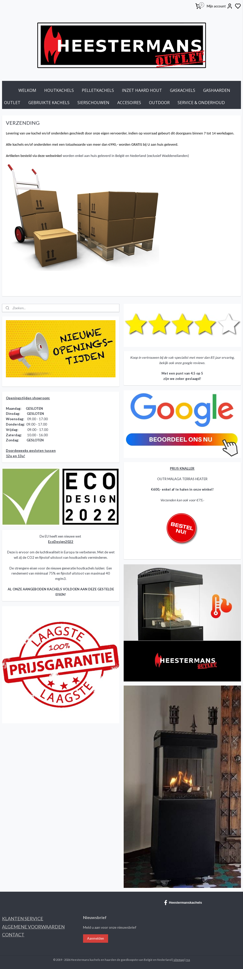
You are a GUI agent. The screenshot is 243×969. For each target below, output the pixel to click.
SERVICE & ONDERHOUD (201, 102)
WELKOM (27, 90)
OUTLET (12, 102)
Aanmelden (95, 938)
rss (188, 959)
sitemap (178, 959)
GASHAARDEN (216, 90)
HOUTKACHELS (59, 90)
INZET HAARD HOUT (142, 90)
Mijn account (220, 6)
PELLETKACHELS (98, 90)
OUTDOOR (159, 102)
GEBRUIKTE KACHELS (49, 102)
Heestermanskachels (183, 902)
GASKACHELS (182, 90)
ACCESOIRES (129, 102)
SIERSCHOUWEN (93, 102)
